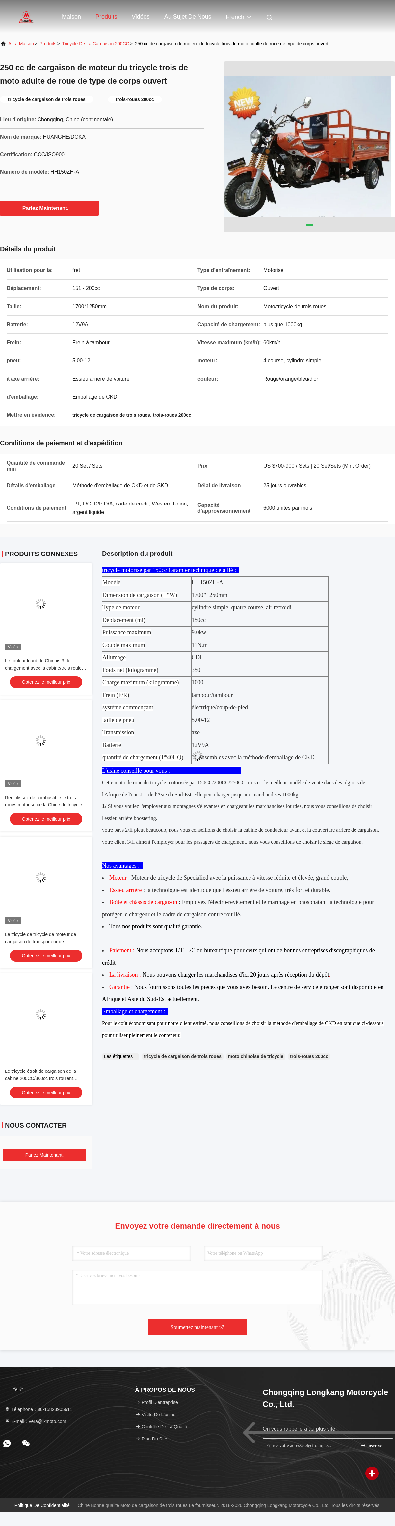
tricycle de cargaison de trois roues (183, 1056)
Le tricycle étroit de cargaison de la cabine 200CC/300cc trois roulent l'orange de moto (40, 1078)
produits (48, 43)
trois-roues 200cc (309, 1056)
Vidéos (141, 16)
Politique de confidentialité (42, 1505)
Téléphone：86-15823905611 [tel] (38, 1409)
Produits (106, 16)
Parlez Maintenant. (49, 208)
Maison (71, 16)
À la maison (21, 43)
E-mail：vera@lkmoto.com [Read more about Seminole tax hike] (35, 1421)
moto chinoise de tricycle (255, 1056)
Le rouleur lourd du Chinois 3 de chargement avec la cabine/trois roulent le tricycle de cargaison (45, 668)
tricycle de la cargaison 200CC (95, 43)
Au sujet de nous (187, 16)
